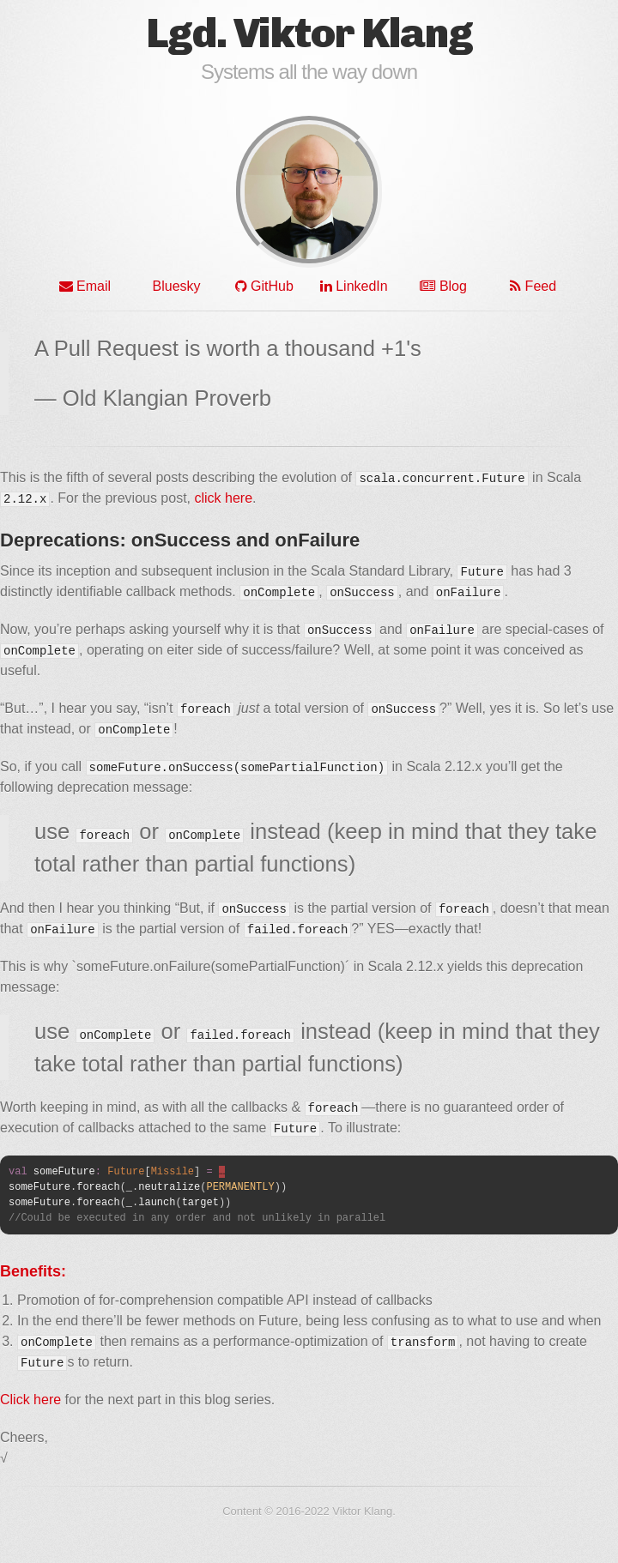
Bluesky (174, 286)
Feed (533, 286)
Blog (443, 286)
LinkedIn (354, 286)
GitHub (264, 286)
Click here (30, 1399)
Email (85, 286)
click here (223, 498)
